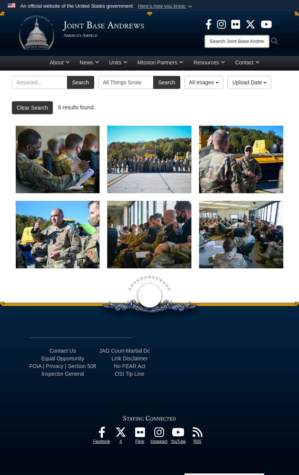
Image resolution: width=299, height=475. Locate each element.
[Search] (237, 41)
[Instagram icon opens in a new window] (221, 24)
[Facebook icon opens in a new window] (209, 24)
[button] (165, 6)
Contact (247, 62)
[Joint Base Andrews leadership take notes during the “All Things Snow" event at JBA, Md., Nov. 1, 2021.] (149, 234)
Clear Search (32, 108)
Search (80, 82)
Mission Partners (160, 62)
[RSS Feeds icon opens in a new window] (197, 434)
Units (118, 62)
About (60, 62)
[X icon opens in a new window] (250, 24)
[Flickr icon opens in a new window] (235, 24)
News (89, 62)
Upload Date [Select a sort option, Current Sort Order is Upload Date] (249, 82)
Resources (209, 62)
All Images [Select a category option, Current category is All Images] (204, 82)
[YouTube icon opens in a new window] (266, 24)
